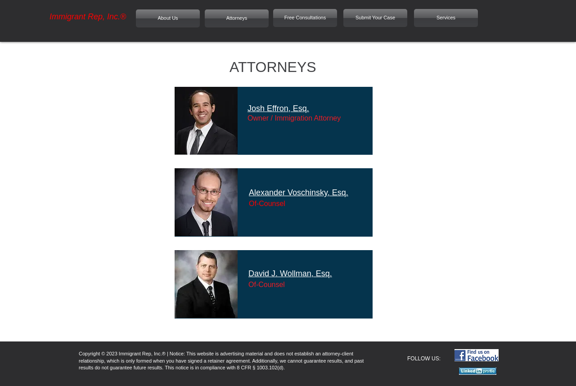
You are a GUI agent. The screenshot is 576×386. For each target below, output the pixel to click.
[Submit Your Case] (375, 18)
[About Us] (168, 18)
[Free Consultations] (305, 18)
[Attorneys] (237, 18)
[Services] (446, 18)
